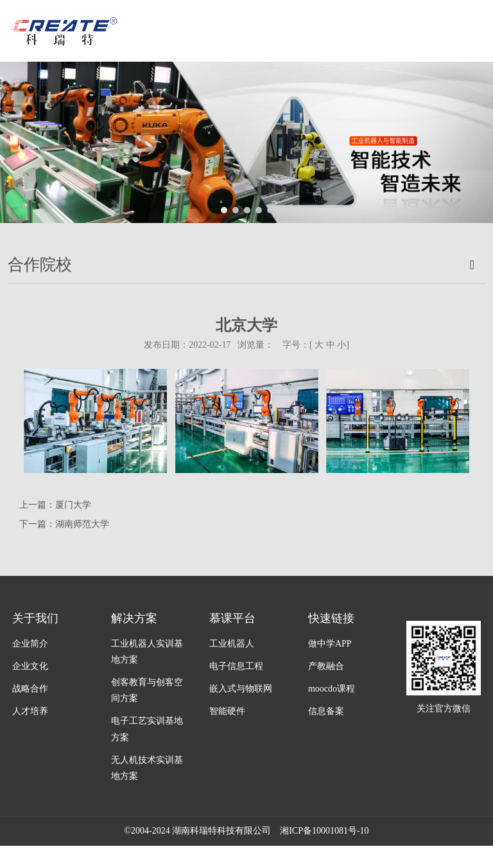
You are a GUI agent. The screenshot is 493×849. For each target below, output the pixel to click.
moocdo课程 (331, 688)
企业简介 (30, 643)
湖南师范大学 (82, 524)
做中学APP (330, 643)
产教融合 (326, 666)
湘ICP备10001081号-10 (324, 831)
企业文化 (30, 666)
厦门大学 (73, 505)
